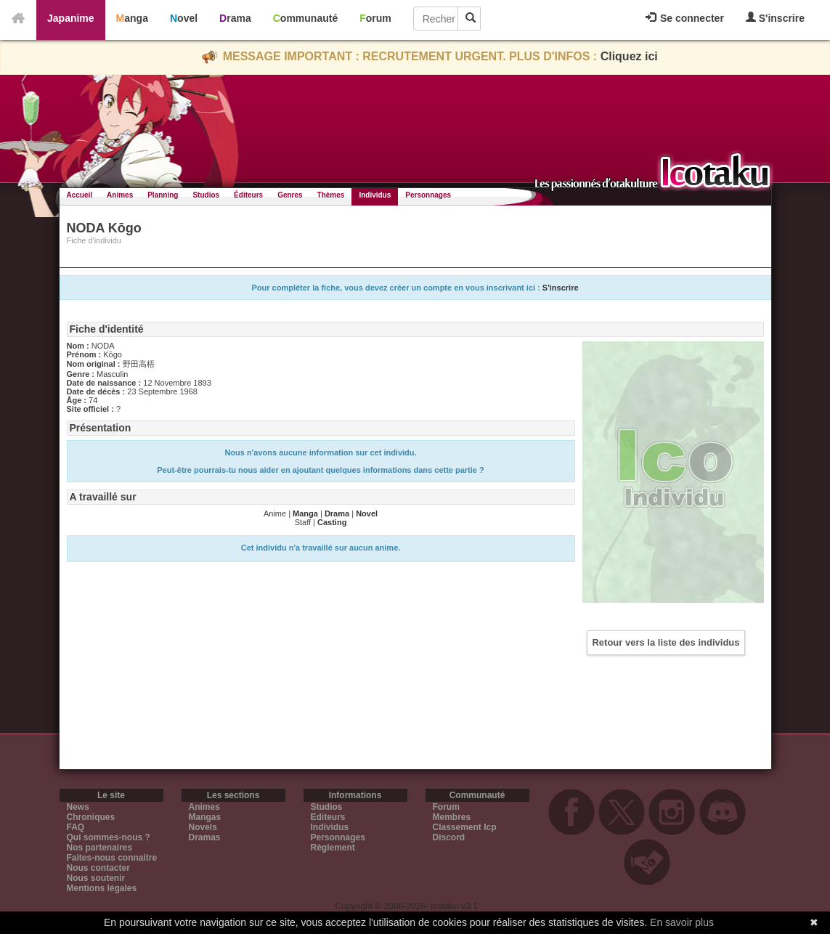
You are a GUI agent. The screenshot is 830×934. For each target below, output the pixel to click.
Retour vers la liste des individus (665, 642)
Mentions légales (102, 888)
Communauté (305, 18)
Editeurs (328, 817)
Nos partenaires (100, 847)
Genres (289, 195)
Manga (132, 18)
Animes (120, 195)
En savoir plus (682, 922)
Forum (375, 18)
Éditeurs (248, 195)
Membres (452, 817)
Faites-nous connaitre (112, 858)
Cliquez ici (629, 56)
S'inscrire (775, 18)
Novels (203, 827)
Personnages (428, 195)
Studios (205, 195)
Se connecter (685, 18)
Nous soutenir (96, 878)
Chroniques (91, 817)
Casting (331, 522)
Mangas (205, 817)
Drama (235, 18)
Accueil (80, 195)
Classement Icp (465, 827)
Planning (162, 195)
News (78, 807)
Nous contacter (98, 868)
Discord (449, 837)
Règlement (333, 847)
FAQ (76, 827)
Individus (375, 195)
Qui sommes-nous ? (108, 837)
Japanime (70, 18)
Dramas (205, 837)
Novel (184, 18)
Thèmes (331, 195)
